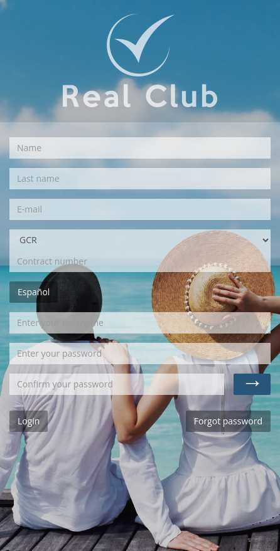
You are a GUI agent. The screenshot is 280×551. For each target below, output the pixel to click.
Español (34, 292)
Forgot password (228, 421)
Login (29, 421)
